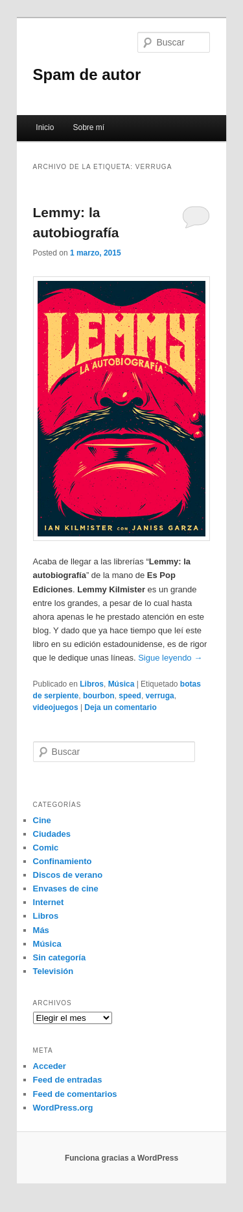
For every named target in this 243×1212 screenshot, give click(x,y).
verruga (160, 695)
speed (130, 695)
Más (41, 930)
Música (121, 684)
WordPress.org (63, 1108)
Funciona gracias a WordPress (121, 1158)
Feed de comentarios (75, 1094)
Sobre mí (88, 127)
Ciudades (52, 834)
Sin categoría (59, 957)
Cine (42, 820)
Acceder (49, 1066)
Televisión (53, 971)
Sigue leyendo (170, 658)
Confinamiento (62, 861)
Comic (46, 847)
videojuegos (55, 707)
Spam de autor (87, 74)
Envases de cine (65, 888)
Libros (92, 684)
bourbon (99, 695)
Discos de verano (68, 875)
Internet (48, 902)
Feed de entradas (67, 1080)
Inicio (45, 127)
